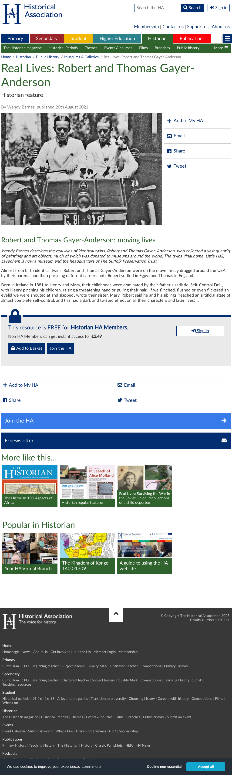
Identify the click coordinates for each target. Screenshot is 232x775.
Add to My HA (185, 120)
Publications (192, 38)
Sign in (200, 330)
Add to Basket (26, 348)
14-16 (37, 699)
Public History (47, 57)
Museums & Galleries (81, 57)
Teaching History (42, 745)
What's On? (64, 731)
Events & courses (118, 48)
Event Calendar (13, 731)
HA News (143, 745)
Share (176, 151)
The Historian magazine (22, 48)
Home (6, 57)
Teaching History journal (182, 680)
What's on (10, 703)
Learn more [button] (91, 766)
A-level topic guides (72, 699)
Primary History (176, 666)
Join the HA (60, 348)
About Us (40, 652)
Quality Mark (97, 666)
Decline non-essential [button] (164, 766)
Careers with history (173, 699)
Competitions (151, 666)
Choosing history (142, 699)
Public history (188, 48)
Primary (15, 38)
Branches (162, 48)
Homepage (10, 652)
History (86, 745)
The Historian (67, 745)
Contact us (173, 27)
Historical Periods (63, 48)
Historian (157, 38)
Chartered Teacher (124, 666)
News (26, 652)
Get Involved (60, 652)
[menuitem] (15, 39)
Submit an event (179, 717)
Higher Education (117, 38)
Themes (91, 48)
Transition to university (108, 699)
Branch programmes (91, 731)
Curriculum (10, 666)
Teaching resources (16, 684)
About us (221, 27)
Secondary (46, 38)
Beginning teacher (45, 666)
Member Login (105, 652)
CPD (25, 666)
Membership (146, 27)
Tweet (176, 166)
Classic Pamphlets (109, 745)
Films (143, 48)
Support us (197, 27)
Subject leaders (73, 666)
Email (176, 136)
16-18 (49, 699)
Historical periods (15, 699)
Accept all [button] (206, 766)
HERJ (129, 745)
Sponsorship (128, 731)
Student (79, 38)
